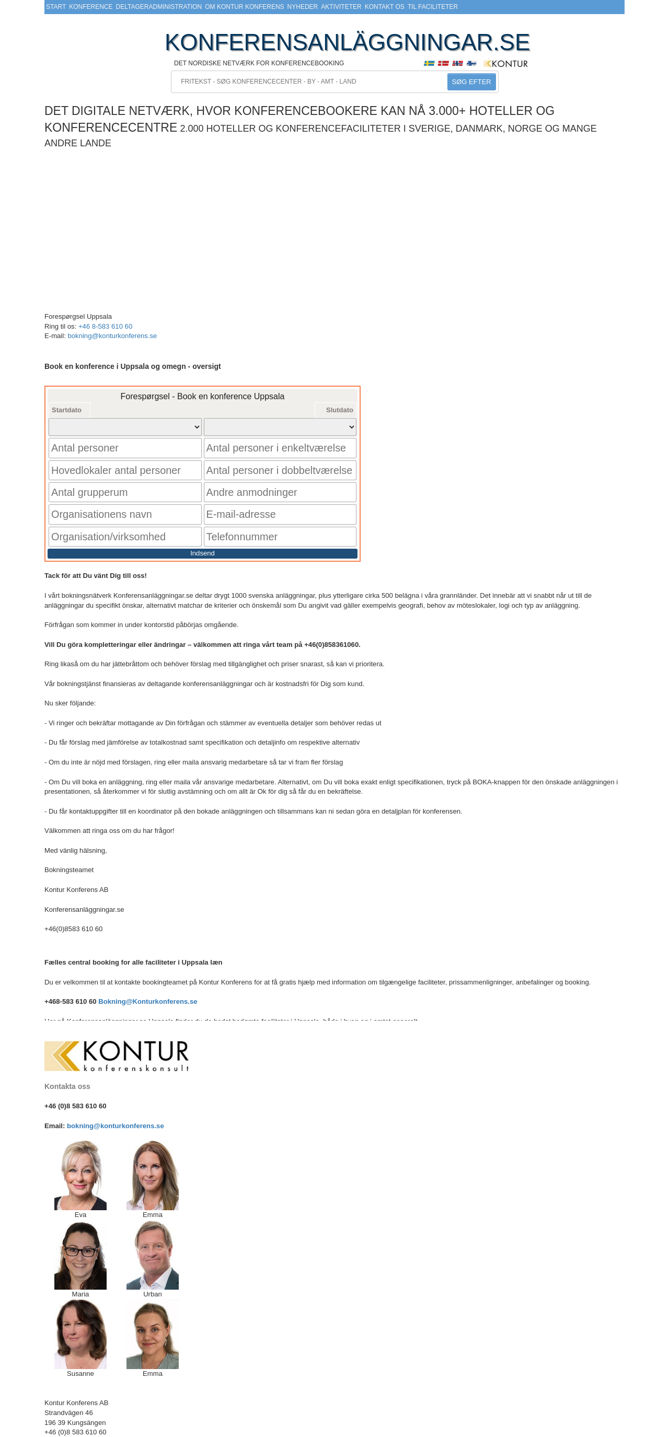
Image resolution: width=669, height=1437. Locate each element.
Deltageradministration (159, 6)
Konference (90, 6)
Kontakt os (385, 6)
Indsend (202, 524)
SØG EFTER (471, 82)
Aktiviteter (341, 6)
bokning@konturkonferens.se (112, 336)
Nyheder (302, 6)
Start (56, 6)
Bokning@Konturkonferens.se (147, 973)
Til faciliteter (433, 6)
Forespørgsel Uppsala (78, 316)
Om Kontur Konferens (244, 6)
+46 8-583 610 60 (105, 326)
